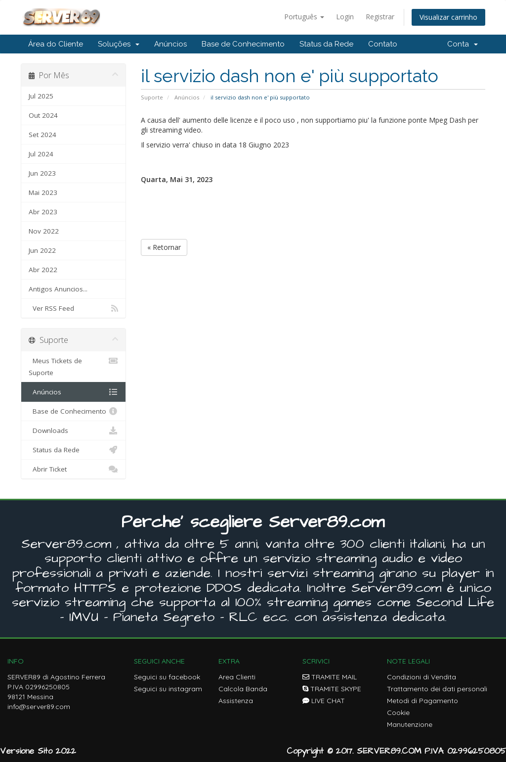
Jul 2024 (41, 153)
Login (345, 16)
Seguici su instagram (168, 688)
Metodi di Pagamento (422, 700)
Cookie (398, 712)
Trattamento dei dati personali (437, 688)
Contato (382, 44)
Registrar (380, 16)
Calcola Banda (242, 688)
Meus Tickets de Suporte (73, 366)
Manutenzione (409, 724)
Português (304, 16)
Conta (462, 44)
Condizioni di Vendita (421, 676)
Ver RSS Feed (73, 308)
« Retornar (164, 247)
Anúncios (170, 44)
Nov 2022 (44, 231)
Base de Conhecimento (243, 44)
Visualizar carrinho (448, 17)
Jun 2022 (42, 250)
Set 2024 (42, 134)
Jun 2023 (42, 173)
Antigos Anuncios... (58, 289)
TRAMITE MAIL (329, 676)
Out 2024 (43, 115)
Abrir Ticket (73, 469)
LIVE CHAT (323, 700)
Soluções (118, 44)
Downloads (73, 430)
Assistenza (235, 700)
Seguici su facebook (167, 676)
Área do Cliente (55, 44)
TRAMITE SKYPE (331, 688)
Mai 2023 (43, 192)
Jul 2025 (41, 96)
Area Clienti (236, 676)
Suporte (152, 97)
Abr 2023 (43, 211)
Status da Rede (326, 44)
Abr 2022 (43, 269)
